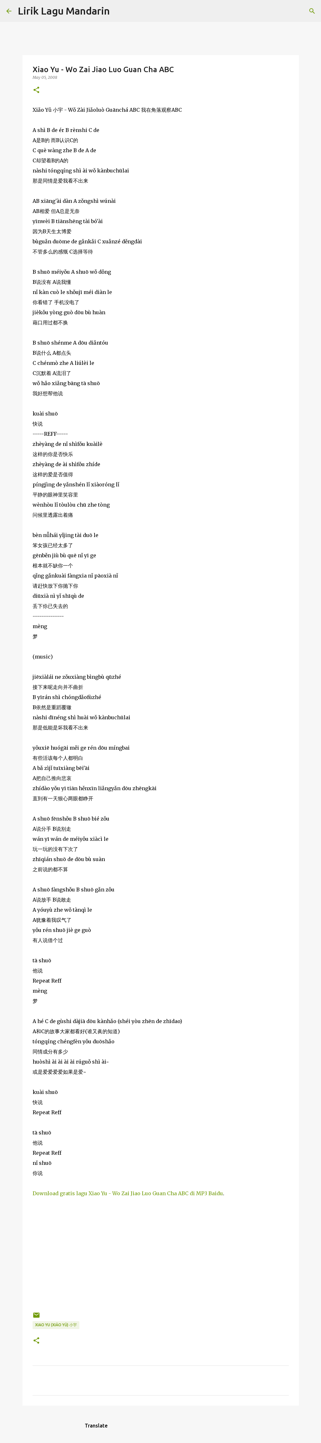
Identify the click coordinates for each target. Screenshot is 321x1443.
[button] (36, 90)
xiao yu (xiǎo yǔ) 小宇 (56, 1325)
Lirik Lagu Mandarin (64, 10)
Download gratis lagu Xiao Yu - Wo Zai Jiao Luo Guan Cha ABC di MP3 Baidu (128, 1193)
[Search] (118, 11)
